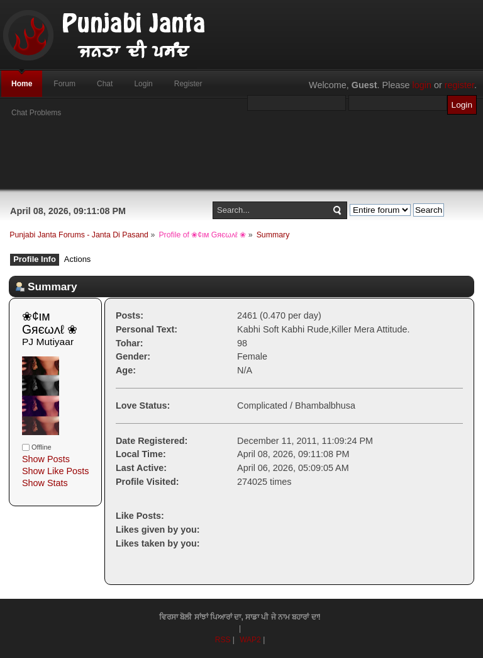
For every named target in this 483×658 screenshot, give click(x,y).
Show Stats (45, 483)
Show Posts (46, 459)
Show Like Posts (55, 471)
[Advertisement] (241, 160)
